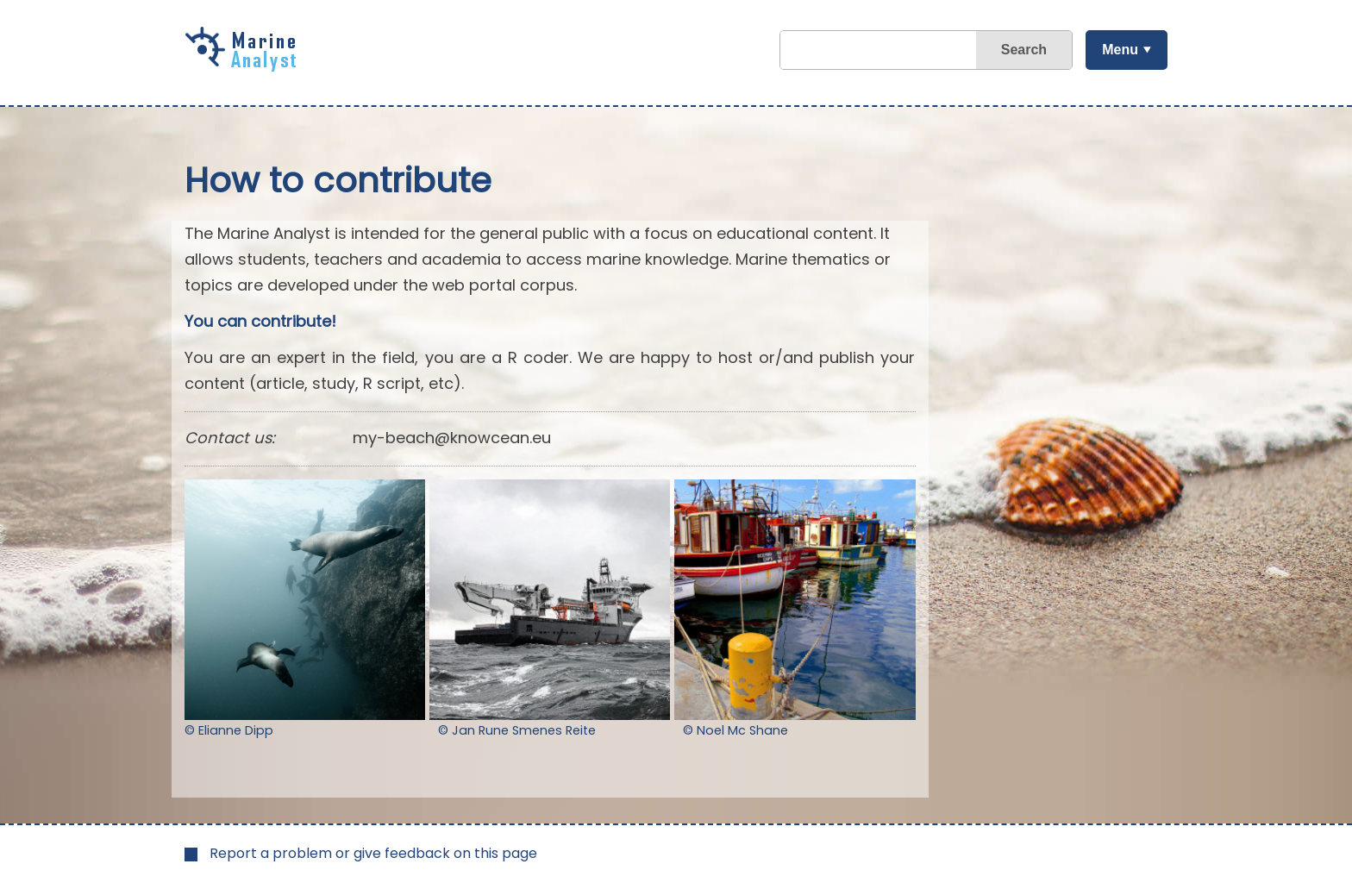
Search (1024, 49)
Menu (1120, 49)
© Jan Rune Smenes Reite (517, 730)
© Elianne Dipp (229, 730)
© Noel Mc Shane (735, 730)
